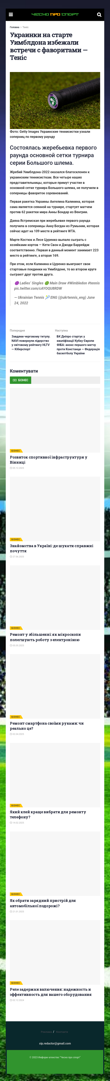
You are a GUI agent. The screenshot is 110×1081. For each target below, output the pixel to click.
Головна (14, 27)
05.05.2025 (17, 652)
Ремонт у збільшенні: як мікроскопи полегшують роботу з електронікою (45, 644)
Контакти (62, 1038)
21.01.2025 (17, 918)
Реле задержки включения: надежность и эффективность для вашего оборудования (51, 999)
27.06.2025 (17, 564)
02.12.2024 (17, 1007)
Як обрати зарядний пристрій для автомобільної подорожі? (43, 910)
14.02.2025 (17, 830)
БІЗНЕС (15, 457)
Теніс (26, 27)
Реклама (46, 1038)
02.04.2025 (17, 741)
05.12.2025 (17, 475)
